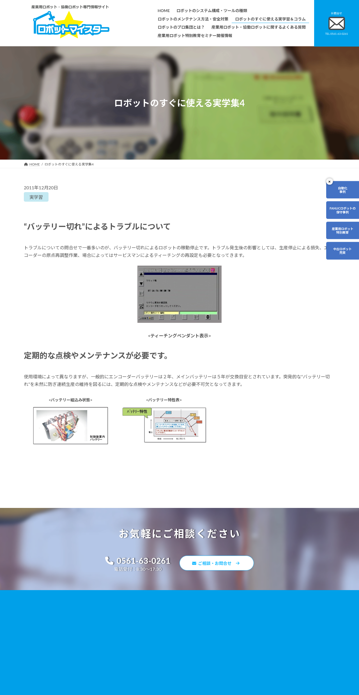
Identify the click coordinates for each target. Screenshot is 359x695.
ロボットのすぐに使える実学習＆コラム (158, 625)
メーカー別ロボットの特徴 (148, 657)
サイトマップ (245, 646)
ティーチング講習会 (143, 649)
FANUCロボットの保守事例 (341, 212)
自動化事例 (341, 190)
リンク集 (241, 638)
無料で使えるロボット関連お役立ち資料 (265, 609)
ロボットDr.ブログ (249, 662)
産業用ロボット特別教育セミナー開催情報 (160, 681)
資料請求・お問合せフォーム (257, 630)
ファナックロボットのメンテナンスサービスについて (168, 665)
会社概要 (135, 673)
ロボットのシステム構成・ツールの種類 (158, 609)
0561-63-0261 (135, 561)
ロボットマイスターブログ (255, 654)
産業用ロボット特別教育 (341, 233)
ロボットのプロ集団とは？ (148, 634)
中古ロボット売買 (341, 255)
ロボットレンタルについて (148, 641)
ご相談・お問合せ (219, 564)
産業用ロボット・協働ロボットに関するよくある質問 (262, 620)
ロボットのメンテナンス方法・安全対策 (158, 618)
